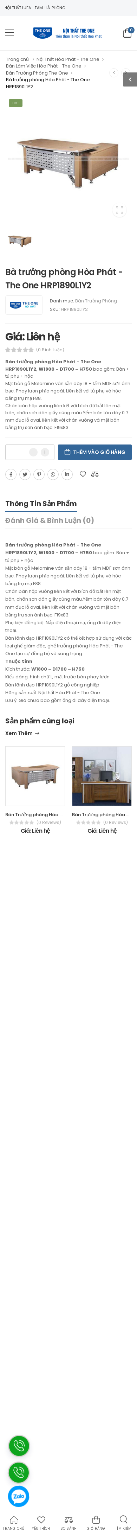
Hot (15, 103)
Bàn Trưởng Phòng (96, 301)
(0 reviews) (49, 822)
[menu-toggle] (9, 33)
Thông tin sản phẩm (41, 504)
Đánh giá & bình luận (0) (49, 520)
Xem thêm (19, 734)
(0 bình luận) (50, 350)
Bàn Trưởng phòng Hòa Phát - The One (49, 814)
